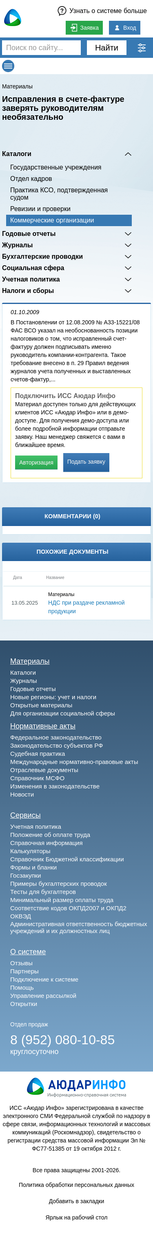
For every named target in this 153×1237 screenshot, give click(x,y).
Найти (106, 47)
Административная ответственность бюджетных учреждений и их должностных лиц (78, 927)
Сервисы (25, 815)
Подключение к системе (44, 979)
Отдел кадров (31, 178)
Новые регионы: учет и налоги (53, 696)
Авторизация (36, 462)
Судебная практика (37, 753)
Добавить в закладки (76, 1201)
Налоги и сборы (28, 290)
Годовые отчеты (28, 233)
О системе (28, 952)
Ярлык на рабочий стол (77, 1217)
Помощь (22, 987)
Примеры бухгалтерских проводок (58, 883)
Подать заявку (86, 461)
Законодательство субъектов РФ (56, 745)
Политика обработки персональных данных (76, 1185)
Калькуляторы (30, 850)
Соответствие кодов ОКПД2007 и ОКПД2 (68, 908)
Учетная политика (31, 279)
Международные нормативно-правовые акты (74, 761)
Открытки (23, 1003)
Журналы (17, 245)
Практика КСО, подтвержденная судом (59, 194)
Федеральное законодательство (56, 737)
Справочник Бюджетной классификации (67, 859)
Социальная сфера (33, 267)
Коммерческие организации (52, 220)
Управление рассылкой (43, 995)
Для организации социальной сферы (62, 713)
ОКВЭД (20, 916)
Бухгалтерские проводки (42, 256)
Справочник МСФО (37, 778)
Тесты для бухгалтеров (43, 891)
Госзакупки (25, 875)
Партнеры (24, 971)
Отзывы (21, 963)
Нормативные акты (42, 726)
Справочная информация (46, 842)
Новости (22, 794)
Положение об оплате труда (50, 834)
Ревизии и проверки (40, 208)
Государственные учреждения (55, 167)
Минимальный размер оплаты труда (61, 899)
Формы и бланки (33, 867)
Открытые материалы (41, 705)
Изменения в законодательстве (55, 786)
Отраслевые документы (44, 769)
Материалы (17, 86)
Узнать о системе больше (108, 10)
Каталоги (16, 153)
